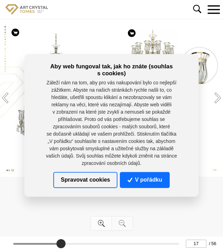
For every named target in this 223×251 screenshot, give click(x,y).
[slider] (61, 243)
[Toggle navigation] (213, 9)
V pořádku (145, 180)
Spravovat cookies (85, 180)
